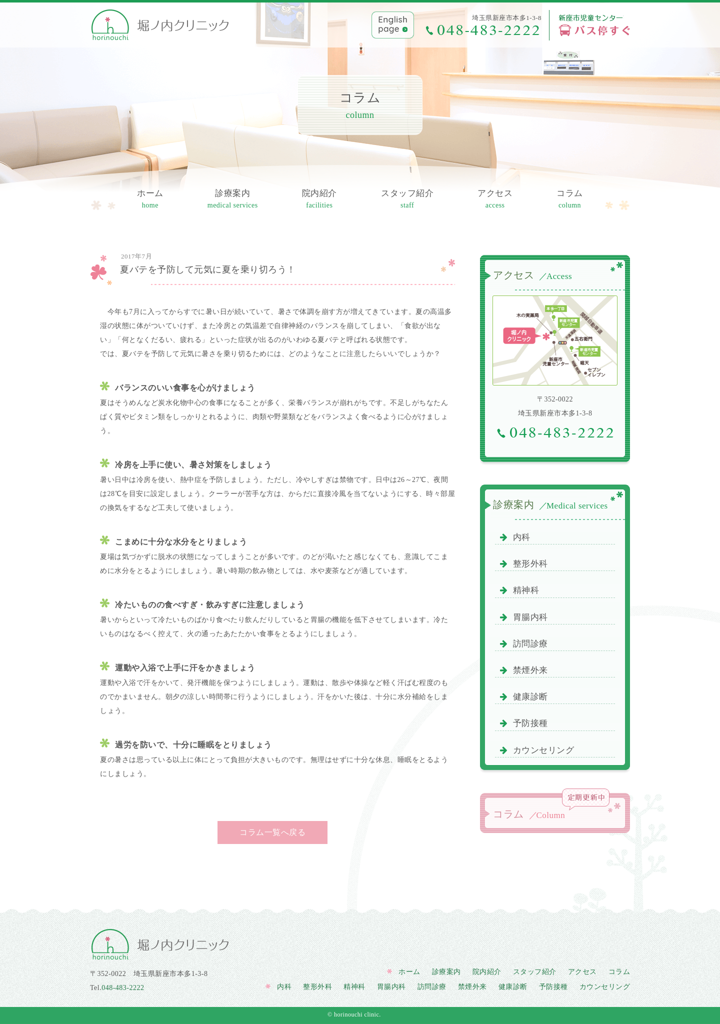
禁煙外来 (524, 670)
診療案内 (233, 200)
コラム (569, 200)
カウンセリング (537, 750)
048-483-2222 (123, 988)
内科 (515, 537)
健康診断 (524, 697)
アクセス (495, 200)
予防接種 (524, 723)
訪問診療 (524, 643)
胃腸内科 (524, 617)
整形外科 (524, 563)
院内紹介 (319, 200)
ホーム (150, 200)
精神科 (519, 590)
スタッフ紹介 (407, 200)
